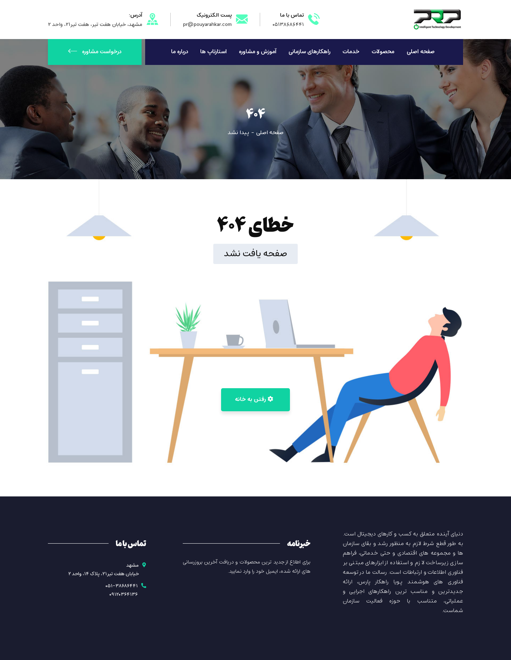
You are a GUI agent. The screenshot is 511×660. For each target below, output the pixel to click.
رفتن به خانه (254, 400)
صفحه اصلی (270, 133)
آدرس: (135, 15)
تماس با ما (292, 15)
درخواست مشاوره (94, 52)
